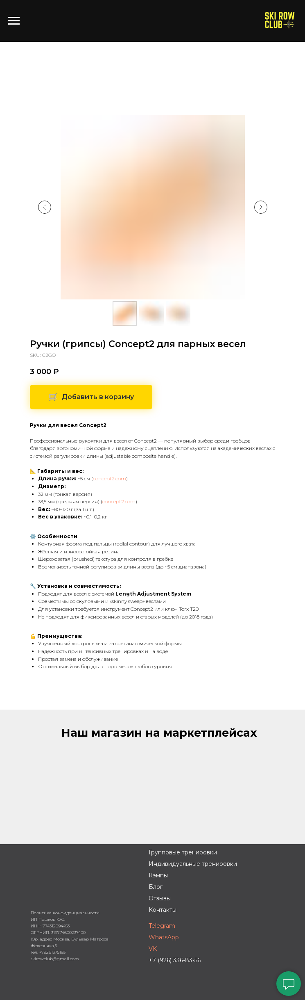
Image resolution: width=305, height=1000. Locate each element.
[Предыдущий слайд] (44, 207)
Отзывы (160, 898)
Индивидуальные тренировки (193, 864)
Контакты (162, 909)
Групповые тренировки (183, 852)
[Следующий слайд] (260, 207)
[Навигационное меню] (14, 21)
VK (153, 948)
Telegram (162, 925)
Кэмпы (158, 875)
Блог (156, 886)
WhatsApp (164, 937)
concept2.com (109, 478)
